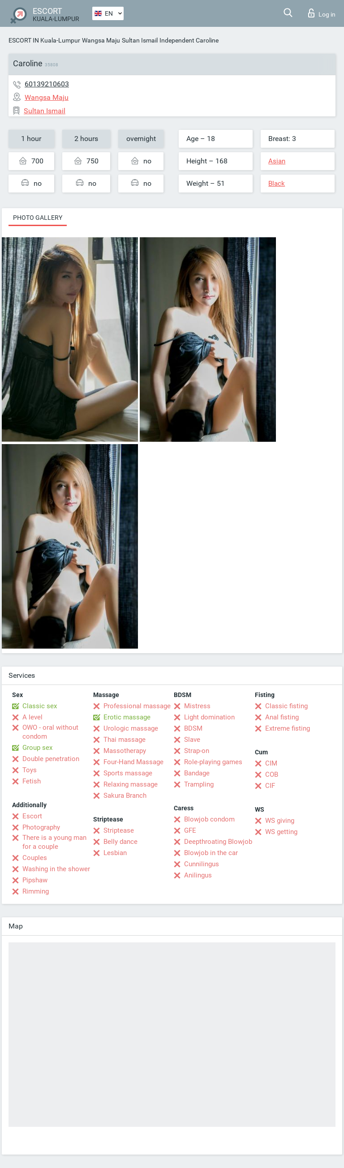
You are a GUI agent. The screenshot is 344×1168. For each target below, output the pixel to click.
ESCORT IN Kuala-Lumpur (44, 40)
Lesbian (115, 853)
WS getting (281, 832)
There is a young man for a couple (54, 842)
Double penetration (50, 759)
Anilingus (198, 875)
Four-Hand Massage (133, 762)
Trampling (199, 784)
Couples (34, 858)
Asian (276, 161)
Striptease (118, 830)
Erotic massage (126, 717)
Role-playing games (213, 762)
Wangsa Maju (101, 40)
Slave (192, 740)
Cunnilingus (201, 864)
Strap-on (196, 751)
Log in (321, 13)
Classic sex (39, 706)
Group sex (37, 748)
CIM (271, 763)
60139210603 (47, 84)
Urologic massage (130, 728)
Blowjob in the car (211, 853)
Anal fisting (282, 717)
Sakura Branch (124, 796)
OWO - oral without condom (50, 731)
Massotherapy (124, 751)
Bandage (197, 773)
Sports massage (127, 773)
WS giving (279, 821)
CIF (270, 786)
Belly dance (120, 842)
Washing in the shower (56, 869)
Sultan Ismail (140, 40)
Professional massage (137, 706)
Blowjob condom (209, 819)
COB (271, 774)
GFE (190, 830)
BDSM (193, 728)
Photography (41, 827)
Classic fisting (286, 706)
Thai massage (124, 740)
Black (276, 184)
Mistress (197, 706)
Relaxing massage (130, 784)
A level (32, 717)
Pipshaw (34, 880)
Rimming (35, 891)
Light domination (209, 717)
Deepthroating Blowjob (218, 842)
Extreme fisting (287, 728)
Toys (29, 770)
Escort (32, 816)
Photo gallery (37, 217)
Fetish (31, 781)
